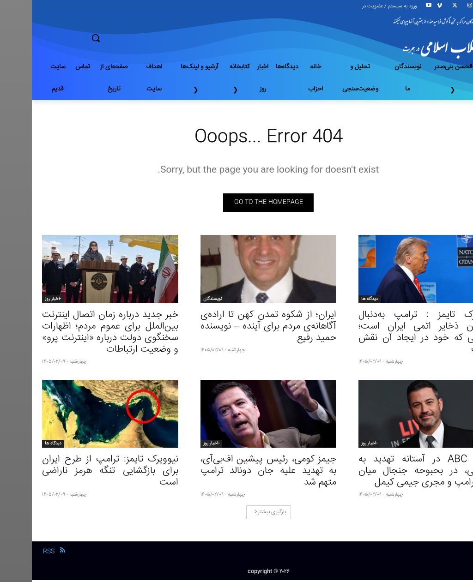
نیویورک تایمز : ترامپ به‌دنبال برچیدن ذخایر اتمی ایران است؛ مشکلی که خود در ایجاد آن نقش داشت (395, 334)
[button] (128, 38)
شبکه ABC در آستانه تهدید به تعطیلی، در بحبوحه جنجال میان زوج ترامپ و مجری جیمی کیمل (395, 473)
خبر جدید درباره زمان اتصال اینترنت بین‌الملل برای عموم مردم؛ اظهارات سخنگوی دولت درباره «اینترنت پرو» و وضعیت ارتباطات (78, 334)
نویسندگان (180, 300)
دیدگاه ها (337, 300)
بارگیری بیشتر (238, 514)
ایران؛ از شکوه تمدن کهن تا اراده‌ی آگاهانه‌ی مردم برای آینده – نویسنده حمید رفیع (237, 328)
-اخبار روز (21, 300)
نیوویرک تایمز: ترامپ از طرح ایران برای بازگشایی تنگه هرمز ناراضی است (78, 473)
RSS (17, 553)
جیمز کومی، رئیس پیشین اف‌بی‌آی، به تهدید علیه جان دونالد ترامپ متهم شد (237, 473)
